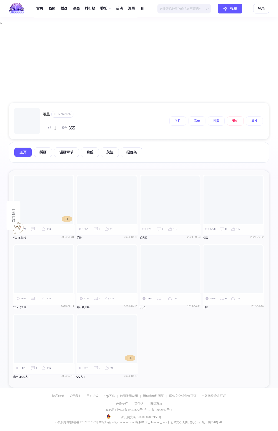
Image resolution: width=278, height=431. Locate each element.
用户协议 (92, 396)
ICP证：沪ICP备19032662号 (124, 409)
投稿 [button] (230, 9)
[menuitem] (40, 8)
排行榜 (90, 8)
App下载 (109, 396)
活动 (119, 8)
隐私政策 (58, 396)
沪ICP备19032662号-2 (158, 409)
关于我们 (75, 396)
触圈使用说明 (129, 396)
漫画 (76, 8)
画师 (51, 8)
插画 (64, 8)
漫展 (131, 8)
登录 (261, 8)
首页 (39, 8)
